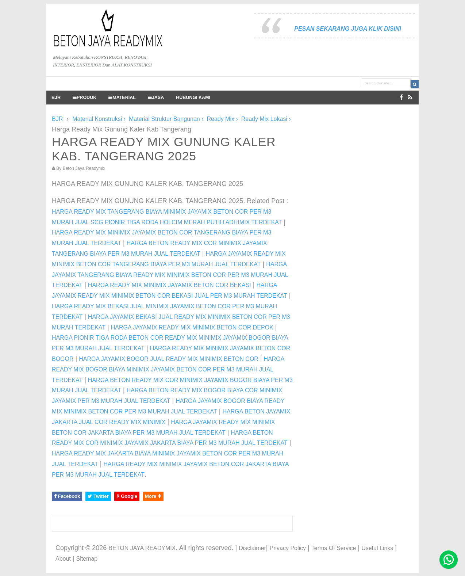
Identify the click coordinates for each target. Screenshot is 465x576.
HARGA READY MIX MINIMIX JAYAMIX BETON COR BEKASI (169, 285)
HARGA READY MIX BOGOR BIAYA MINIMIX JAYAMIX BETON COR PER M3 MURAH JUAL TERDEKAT (168, 369)
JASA (156, 97)
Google (126, 496)
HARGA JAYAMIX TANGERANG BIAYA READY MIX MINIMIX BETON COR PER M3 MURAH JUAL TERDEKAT (170, 275)
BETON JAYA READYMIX (142, 548)
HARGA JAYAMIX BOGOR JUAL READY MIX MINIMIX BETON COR (168, 359)
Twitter (98, 496)
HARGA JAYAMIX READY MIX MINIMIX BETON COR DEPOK (192, 327)
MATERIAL (122, 97)
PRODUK (84, 97)
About (63, 559)
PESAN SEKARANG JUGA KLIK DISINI (347, 29)
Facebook (67, 496)
